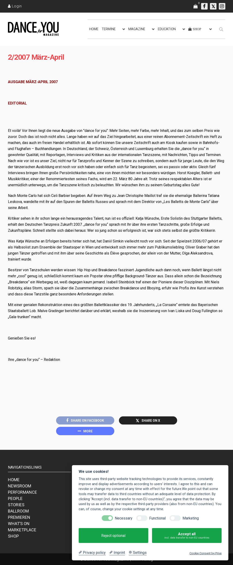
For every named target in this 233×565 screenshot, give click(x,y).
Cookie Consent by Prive (205, 553)
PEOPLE (15, 498)
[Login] (15, 6)
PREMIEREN (19, 517)
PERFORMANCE (22, 492)
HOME (93, 29)
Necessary (123, 518)
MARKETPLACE (22, 529)
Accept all (186, 535)
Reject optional (113, 535)
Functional (157, 518)
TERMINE (109, 29)
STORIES (16, 504)
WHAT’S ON (19, 523)
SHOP (13, 536)
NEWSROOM (19, 485)
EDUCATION (167, 29)
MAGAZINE (136, 29)
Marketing (190, 518)
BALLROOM (18, 511)
